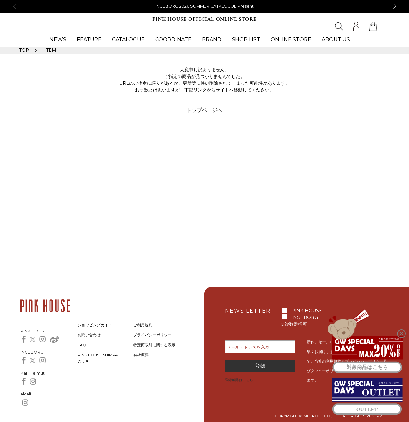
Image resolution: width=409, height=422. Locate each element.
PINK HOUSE (306, 311)
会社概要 (141, 354)
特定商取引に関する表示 (154, 344)
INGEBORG (304, 317)
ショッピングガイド (95, 325)
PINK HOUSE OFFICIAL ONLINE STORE (204, 19)
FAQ (82, 344)
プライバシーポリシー (152, 334)
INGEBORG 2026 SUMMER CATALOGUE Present (204, 6)
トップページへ (204, 110)
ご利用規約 (142, 325)
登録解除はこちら (239, 380)
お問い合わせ (89, 334)
